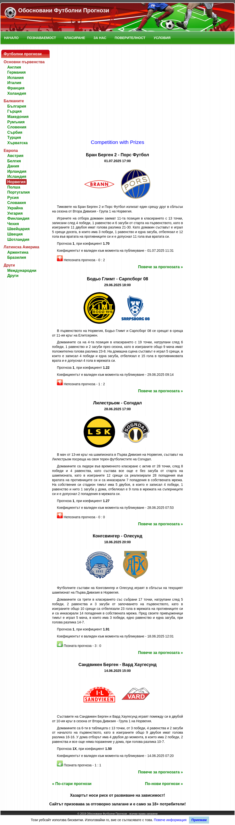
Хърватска (17, 143)
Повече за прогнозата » (160, 267)
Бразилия (16, 257)
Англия (14, 67)
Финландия (18, 218)
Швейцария (18, 229)
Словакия (16, 203)
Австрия (15, 156)
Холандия (16, 93)
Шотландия (18, 239)
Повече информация (170, 820)
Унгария (15, 213)
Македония (18, 117)
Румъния (16, 122)
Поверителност (130, 38)
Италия (14, 83)
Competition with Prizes (117, 142)
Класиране (74, 38)
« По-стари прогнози (72, 784)
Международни (21, 270)
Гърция (14, 111)
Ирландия (16, 171)
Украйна (15, 208)
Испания (15, 78)
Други (12, 276)
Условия (162, 38)
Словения (16, 127)
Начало (11, 38)
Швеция (15, 234)
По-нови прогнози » (164, 784)
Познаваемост (41, 38)
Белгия (14, 161)
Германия (16, 72)
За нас (100, 38)
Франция (15, 88)
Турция (14, 137)
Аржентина (17, 252)
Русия (13, 198)
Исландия (16, 176)
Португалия (18, 192)
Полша (13, 187)
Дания (13, 166)
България (16, 106)
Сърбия (14, 132)
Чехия (13, 224)
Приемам (199, 820)
